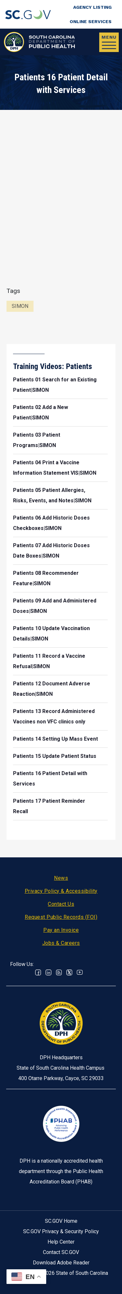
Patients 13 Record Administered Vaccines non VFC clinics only (54, 716)
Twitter (69, 972)
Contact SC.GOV (61, 1252)
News (61, 878)
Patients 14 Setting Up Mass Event (55, 739)
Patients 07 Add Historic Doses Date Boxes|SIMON (51, 550)
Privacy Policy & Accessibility (61, 891)
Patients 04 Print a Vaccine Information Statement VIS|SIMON (54, 467)
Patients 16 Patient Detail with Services (50, 778)
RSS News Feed (59, 972)
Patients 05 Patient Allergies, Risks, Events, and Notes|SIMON (52, 495)
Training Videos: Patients (52, 366)
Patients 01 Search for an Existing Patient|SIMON (55, 384)
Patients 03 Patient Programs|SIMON (36, 440)
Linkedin (48, 972)
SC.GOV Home (61, 1221)
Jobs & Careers (61, 943)
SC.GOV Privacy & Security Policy (61, 1231)
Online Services (91, 21)
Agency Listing (92, 7)
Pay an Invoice (61, 930)
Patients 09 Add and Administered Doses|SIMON (54, 606)
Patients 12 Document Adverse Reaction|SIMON (51, 688)
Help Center (61, 1242)
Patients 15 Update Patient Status (54, 756)
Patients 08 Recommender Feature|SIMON (46, 578)
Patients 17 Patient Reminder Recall (49, 806)
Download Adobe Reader (61, 1263)
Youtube (80, 972)
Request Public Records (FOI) (61, 917)
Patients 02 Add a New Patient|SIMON (40, 412)
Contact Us (61, 904)
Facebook (38, 972)
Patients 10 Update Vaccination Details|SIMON (51, 633)
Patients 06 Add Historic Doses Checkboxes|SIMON (51, 523)
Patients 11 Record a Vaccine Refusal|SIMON (49, 661)
